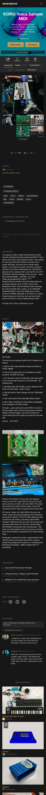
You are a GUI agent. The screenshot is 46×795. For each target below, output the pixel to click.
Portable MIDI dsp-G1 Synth (13, 685)
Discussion (32, 70)
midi (5, 199)
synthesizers (9, 203)
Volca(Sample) (32, 196)
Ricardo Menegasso (17, 604)
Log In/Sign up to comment (13, 599)
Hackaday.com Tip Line (15, 221)
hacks (11, 199)
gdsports (7, 688)
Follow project (15, 45)
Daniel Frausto (9, 723)
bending (20, 199)
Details (17, 65)
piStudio (5, 720)
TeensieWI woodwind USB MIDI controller (18, 791)
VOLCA (13, 196)
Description (8, 65)
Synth (28, 199)
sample (21, 196)
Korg (5, 196)
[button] (41, 3)
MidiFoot (5, 756)
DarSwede (23, 38)
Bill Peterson (8, 758)
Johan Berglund (10, 794)
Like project (32, 45)
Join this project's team (11, 173)
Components (35, 65)
